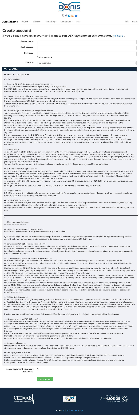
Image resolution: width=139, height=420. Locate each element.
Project (25, 22)
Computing (51, 22)
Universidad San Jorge (73, 410)
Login (134, 22)
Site (78, 22)
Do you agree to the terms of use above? (19, 370)
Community (66, 22)
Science (37, 22)
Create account (45, 379)
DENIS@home (10, 21)
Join (127, 22)
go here (118, 35)
